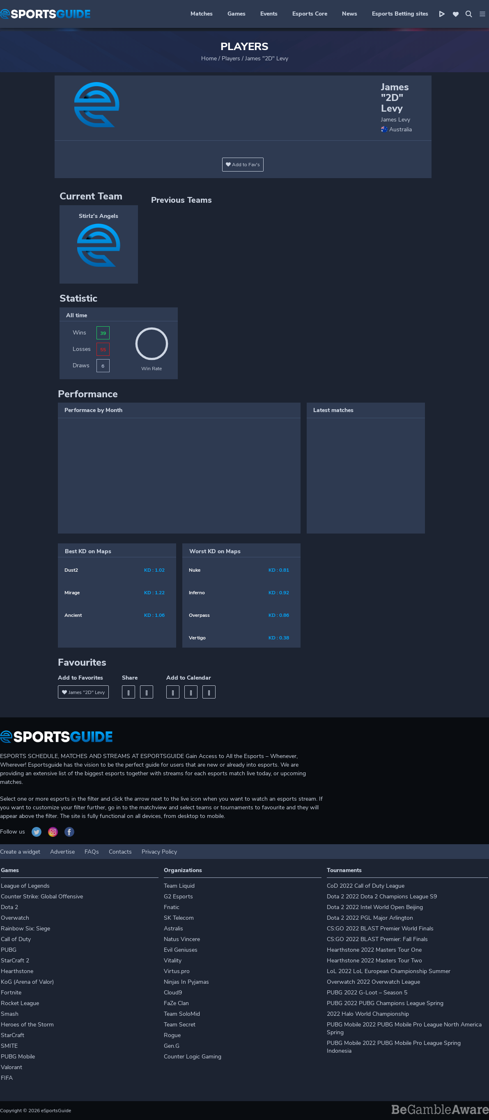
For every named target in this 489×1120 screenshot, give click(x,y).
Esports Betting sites (400, 14)
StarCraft (12, 1035)
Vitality (172, 960)
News (349, 14)
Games (236, 14)
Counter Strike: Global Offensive (42, 896)
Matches (202, 14)
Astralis (173, 928)
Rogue (172, 1035)
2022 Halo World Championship (368, 1014)
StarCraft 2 (15, 960)
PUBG (8, 950)
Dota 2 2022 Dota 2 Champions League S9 (382, 896)
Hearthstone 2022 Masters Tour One (374, 950)
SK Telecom (179, 918)
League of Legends (25, 886)
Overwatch (15, 918)
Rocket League (20, 1003)
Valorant (11, 1067)
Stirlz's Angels (98, 216)
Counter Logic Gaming (192, 1056)
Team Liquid (179, 886)
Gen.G (171, 1046)
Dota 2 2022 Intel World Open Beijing (375, 907)
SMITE (9, 1046)
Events (269, 14)
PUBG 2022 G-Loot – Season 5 (367, 992)
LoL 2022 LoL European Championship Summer (388, 971)
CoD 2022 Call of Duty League (365, 886)
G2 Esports (178, 896)
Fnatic (171, 907)
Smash (9, 1014)
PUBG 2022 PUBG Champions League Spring (385, 1003)
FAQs (92, 852)
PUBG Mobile (18, 1056)
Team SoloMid (182, 1014)
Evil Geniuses (180, 950)
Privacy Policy (159, 852)
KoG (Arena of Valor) (27, 982)
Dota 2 (9, 907)
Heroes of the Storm (27, 1024)
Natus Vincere (182, 939)
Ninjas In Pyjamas (186, 982)
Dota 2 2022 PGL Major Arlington (370, 918)
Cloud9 (173, 992)
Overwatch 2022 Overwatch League (373, 982)
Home (209, 58)
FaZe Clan (176, 1003)
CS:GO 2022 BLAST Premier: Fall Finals (377, 939)
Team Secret (179, 1024)
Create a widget (20, 852)
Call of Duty (16, 939)
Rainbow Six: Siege (25, 928)
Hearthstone (17, 971)
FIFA (7, 1078)
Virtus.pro (177, 971)
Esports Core (309, 14)
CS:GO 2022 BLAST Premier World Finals (380, 928)
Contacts (120, 852)
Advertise (62, 852)
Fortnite (11, 992)
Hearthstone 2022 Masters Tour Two (374, 960)
